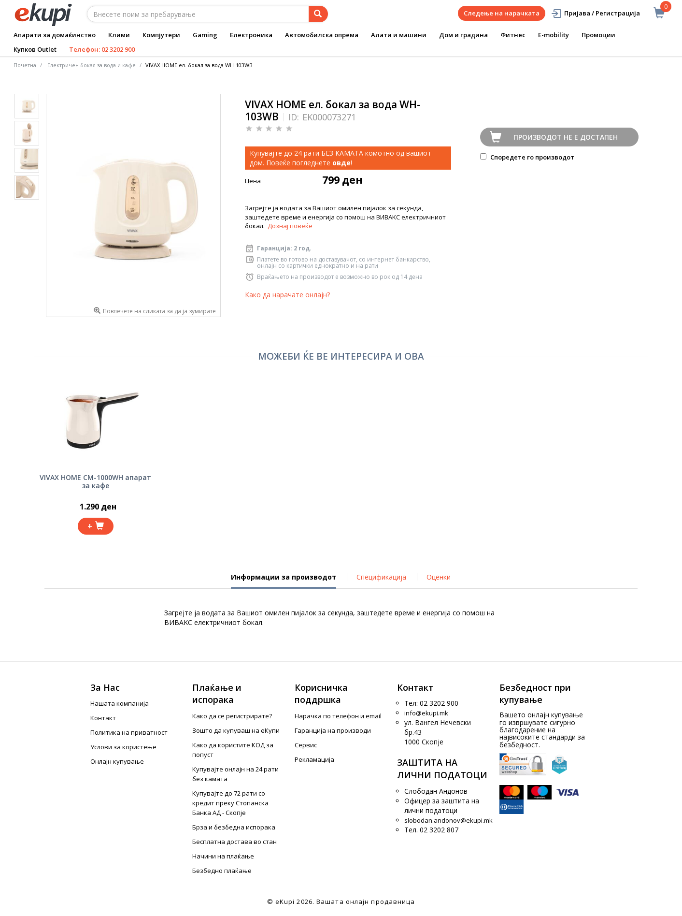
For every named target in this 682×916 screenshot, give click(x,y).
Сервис (306, 745)
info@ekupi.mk (426, 713)
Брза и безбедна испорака (233, 827)
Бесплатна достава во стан (234, 841)
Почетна (25, 65)
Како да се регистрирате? (232, 716)
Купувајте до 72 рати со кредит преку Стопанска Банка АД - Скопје (230, 803)
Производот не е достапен (565, 137)
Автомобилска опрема (321, 34)
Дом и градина (463, 34)
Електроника (251, 34)
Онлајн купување (117, 761)
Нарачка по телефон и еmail (338, 716)
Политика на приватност (129, 732)
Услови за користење (123, 746)
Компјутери (161, 34)
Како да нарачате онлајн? (287, 294)
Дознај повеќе (290, 225)
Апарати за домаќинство (55, 34)
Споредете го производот (527, 157)
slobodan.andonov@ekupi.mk (448, 820)
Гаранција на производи (333, 730)
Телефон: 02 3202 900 (102, 49)
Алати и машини (398, 34)
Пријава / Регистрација (595, 13)
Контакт (103, 717)
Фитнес (513, 34)
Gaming (205, 34)
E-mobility (553, 34)
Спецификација (381, 577)
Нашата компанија (119, 703)
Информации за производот (283, 580)
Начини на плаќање (223, 856)
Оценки (438, 577)
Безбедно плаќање (222, 870)
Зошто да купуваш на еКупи (236, 730)
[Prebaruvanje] (318, 14)
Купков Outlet (35, 49)
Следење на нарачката (502, 13)
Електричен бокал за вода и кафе (91, 65)
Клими (119, 34)
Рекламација (314, 759)
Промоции (598, 34)
